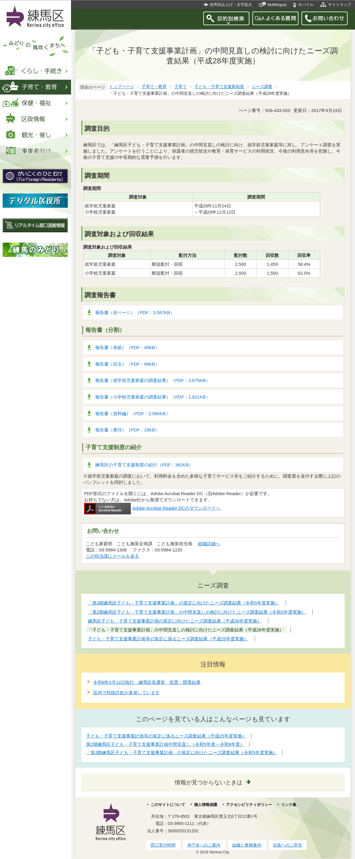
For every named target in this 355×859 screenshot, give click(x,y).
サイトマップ (339, 4)
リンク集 (288, 804)
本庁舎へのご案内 (203, 845)
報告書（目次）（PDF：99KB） (127, 364)
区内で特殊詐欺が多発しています (126, 692)
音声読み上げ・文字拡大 (231, 4)
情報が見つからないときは (208, 782)
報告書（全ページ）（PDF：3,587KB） (135, 312)
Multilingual (276, 4)
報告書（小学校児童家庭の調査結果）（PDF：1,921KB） (152, 396)
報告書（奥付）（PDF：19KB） (127, 429)
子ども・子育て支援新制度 (219, 86)
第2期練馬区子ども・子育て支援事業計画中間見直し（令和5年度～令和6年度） (165, 744)
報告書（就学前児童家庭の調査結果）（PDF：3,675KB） (152, 380)
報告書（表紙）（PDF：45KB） (127, 347)
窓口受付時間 (163, 845)
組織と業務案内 (246, 845)
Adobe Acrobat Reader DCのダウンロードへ (152, 508)
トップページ (121, 86)
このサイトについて (168, 804)
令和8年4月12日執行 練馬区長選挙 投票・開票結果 (147, 682)
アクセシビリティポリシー (249, 804)
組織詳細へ (209, 543)
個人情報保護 (205, 804)
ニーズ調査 (262, 86)
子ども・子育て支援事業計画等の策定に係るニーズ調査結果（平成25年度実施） (166, 735)
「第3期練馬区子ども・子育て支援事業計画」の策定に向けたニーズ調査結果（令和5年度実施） (181, 752)
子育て (180, 86)
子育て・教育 (154, 86)
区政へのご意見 (287, 845)
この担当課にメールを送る (112, 556)
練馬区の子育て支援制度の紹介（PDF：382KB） (144, 464)
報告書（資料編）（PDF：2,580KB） (132, 413)
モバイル (306, 4)
